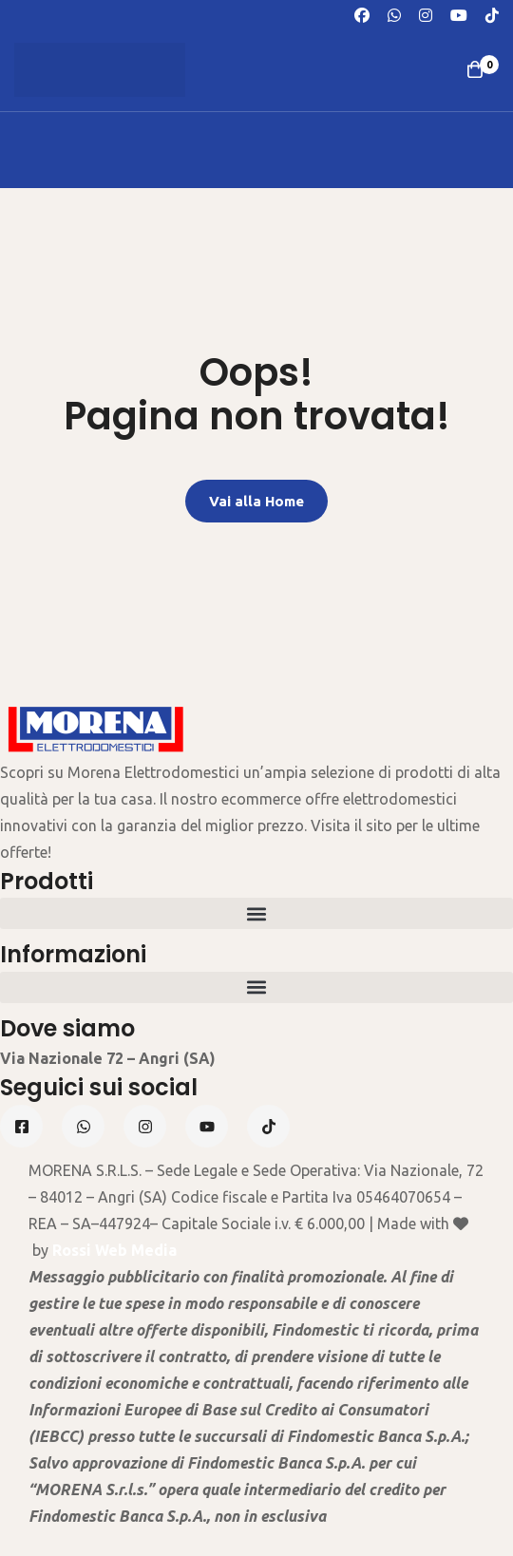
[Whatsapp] (394, 13)
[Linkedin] (206, 1126)
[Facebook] (362, 13)
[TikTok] (492, 13)
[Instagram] (425, 13)
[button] (256, 913)
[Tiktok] (268, 1126)
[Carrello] (475, 69)
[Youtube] (459, 13)
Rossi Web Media (114, 1250)
